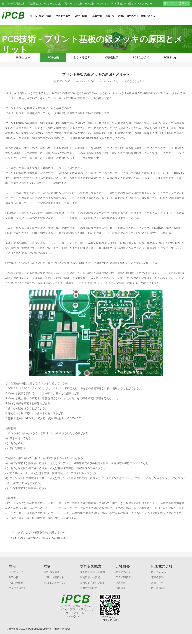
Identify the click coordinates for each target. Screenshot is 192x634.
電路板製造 (157, 577)
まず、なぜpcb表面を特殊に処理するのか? (42, 532)
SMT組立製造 (51, 572)
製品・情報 (45, 16)
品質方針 (97, 16)
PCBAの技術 (141, 58)
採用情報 (121, 588)
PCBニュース (24, 58)
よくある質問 (81, 58)
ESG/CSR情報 (123, 577)
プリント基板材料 (54, 577)
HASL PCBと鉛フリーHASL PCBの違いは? (42, 538)
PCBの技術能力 (88, 588)
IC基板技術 (112, 58)
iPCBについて (123, 572)
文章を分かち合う (134, 81)
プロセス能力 (63, 16)
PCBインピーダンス (55, 582)
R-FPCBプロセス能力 (92, 582)
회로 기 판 (157, 582)
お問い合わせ (148, 16)
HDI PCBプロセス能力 (92, 572)
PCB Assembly (159, 572)
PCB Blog (170, 58)
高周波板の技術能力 (91, 577)
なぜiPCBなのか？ (128, 16)
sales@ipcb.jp (75, 616)
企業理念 (121, 582)
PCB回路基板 (158, 588)
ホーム (33, 16)
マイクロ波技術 (17, 588)
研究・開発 (81, 16)
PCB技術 (53, 58)
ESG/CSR (110, 16)
